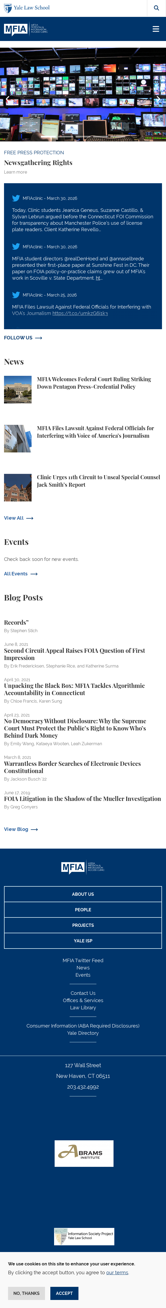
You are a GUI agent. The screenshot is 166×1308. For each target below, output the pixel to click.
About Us (83, 894)
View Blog (16, 829)
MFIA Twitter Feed (83, 960)
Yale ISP (83, 940)
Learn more (15, 172)
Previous (7, 99)
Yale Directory (83, 1033)
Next (158, 99)
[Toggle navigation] (156, 29)
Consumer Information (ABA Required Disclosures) (83, 1026)
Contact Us (83, 993)
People (83, 909)
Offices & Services (83, 1000)
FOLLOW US (18, 337)
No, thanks (26, 1293)
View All (14, 518)
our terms (117, 1272)
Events (83, 975)
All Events (16, 573)
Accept (64, 1293)
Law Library (83, 1007)
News (83, 967)
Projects (83, 925)
